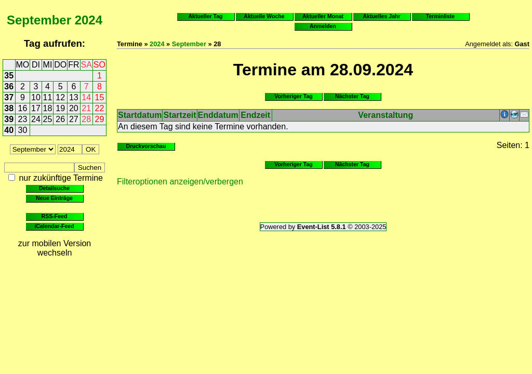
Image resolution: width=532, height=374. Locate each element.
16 (23, 108)
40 (9, 130)
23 (23, 119)
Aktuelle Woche (264, 16)
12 (60, 97)
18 (47, 108)
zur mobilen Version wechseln (54, 248)
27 (73, 119)
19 (60, 108)
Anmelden (323, 26)
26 (60, 119)
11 (47, 97)
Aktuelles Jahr (381, 16)
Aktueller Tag (205, 16)
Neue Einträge (54, 198)
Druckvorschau (146, 146)
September (39, 20)
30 (23, 130)
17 (36, 108)
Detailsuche (54, 188)
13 (73, 97)
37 (9, 97)
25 (47, 119)
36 (9, 86)
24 (36, 119)
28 (86, 119)
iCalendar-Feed (54, 226)
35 (9, 75)
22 (99, 108)
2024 (88, 20)
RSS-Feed (55, 216)
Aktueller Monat (322, 16)
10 (36, 97)
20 (73, 108)
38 (9, 108)
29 (99, 119)
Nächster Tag (352, 96)
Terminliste (440, 16)
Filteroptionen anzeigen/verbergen (180, 181)
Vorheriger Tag (293, 96)
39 (9, 119)
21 (86, 108)
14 (86, 97)
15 (99, 97)
